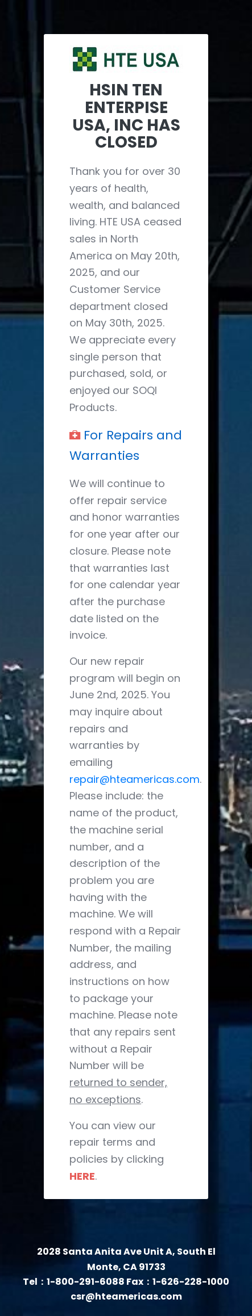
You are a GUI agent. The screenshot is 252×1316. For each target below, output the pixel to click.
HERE (82, 1176)
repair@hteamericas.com (134, 779)
